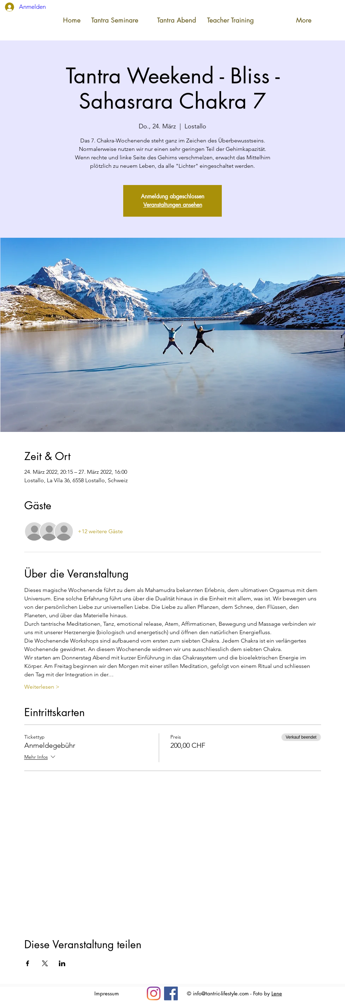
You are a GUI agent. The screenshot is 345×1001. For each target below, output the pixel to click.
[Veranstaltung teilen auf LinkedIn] (62, 963)
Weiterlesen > (41, 686)
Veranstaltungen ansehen (172, 205)
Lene (276, 993)
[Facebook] (171, 993)
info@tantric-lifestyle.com (221, 993)
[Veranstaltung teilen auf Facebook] (27, 963)
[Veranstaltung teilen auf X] (45, 963)
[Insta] (154, 993)
